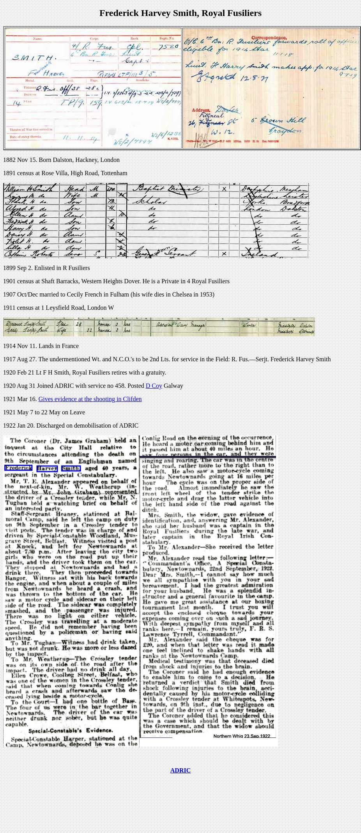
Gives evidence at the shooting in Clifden (90, 399)
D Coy (154, 385)
